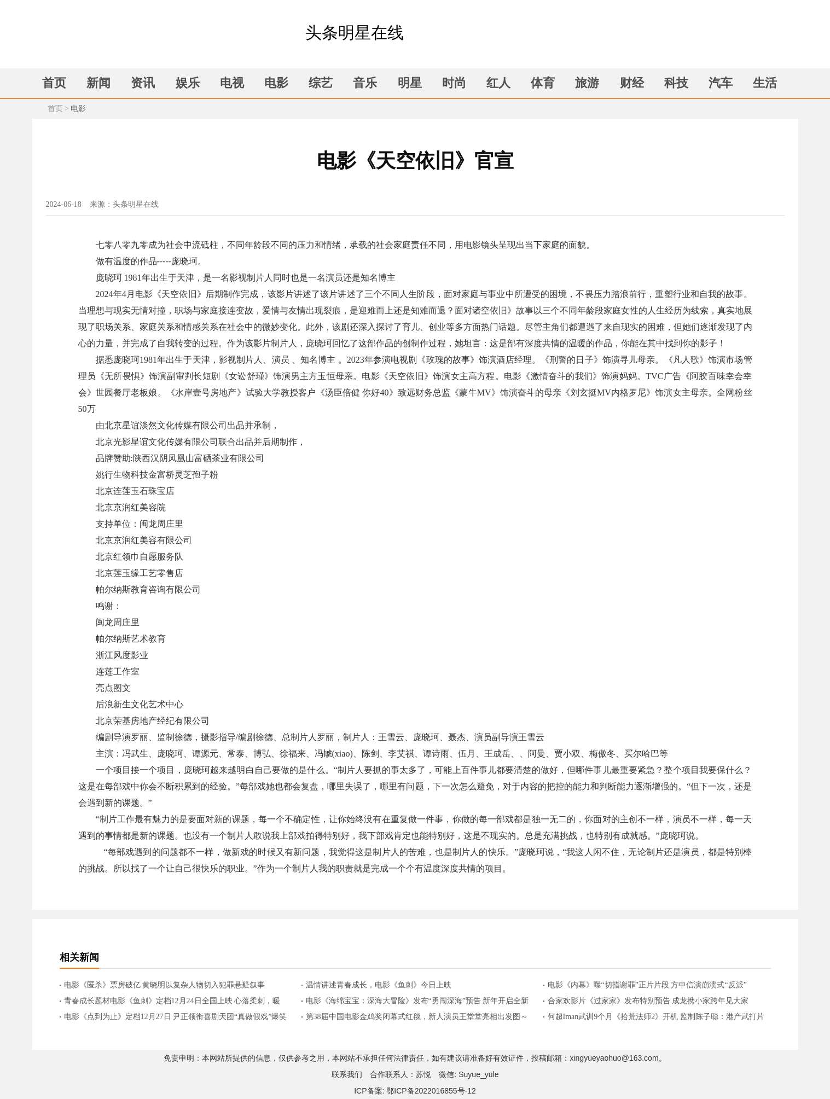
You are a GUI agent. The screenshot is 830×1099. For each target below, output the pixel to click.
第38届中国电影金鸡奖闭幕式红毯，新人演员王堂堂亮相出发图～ (417, 1017)
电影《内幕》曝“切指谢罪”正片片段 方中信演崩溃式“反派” (647, 985)
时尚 (454, 83)
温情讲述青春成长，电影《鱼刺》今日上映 (378, 985)
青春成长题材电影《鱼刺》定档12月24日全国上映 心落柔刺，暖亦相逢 (172, 1002)
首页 (54, 83)
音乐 (365, 83)
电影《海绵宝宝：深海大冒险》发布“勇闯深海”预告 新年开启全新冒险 (417, 1002)
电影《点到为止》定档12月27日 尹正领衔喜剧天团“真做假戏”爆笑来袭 (175, 1017)
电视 (232, 83)
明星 (410, 83)
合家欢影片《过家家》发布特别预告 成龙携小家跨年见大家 (648, 1001)
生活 (765, 83)
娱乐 (188, 83)
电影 (276, 83)
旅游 (587, 83)
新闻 (98, 83)
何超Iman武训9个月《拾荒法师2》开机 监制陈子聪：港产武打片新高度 (656, 1017)
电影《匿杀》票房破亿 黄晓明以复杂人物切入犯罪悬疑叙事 (164, 985)
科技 (676, 83)
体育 (543, 83)
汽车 (721, 83)
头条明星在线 (354, 33)
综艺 (321, 83)
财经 (632, 83)
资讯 (143, 83)
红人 (498, 83)
